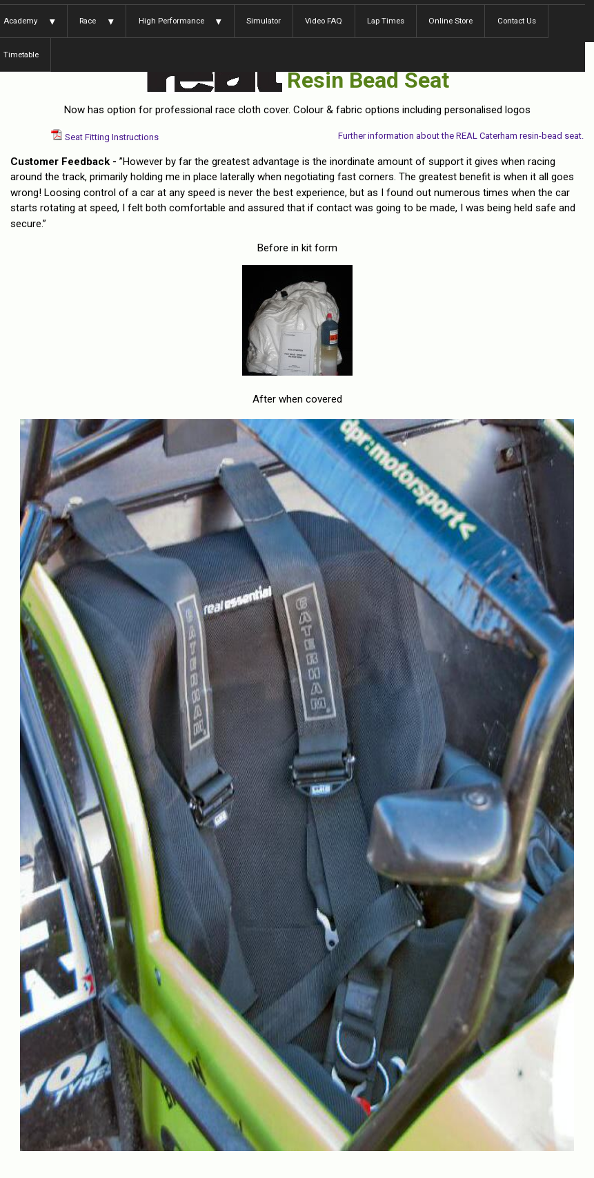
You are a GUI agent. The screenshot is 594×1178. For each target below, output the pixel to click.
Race (87, 21)
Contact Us (516, 21)
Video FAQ (323, 21)
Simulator (263, 21)
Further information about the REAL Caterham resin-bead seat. (461, 136)
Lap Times (385, 21)
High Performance (171, 21)
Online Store (450, 21)
